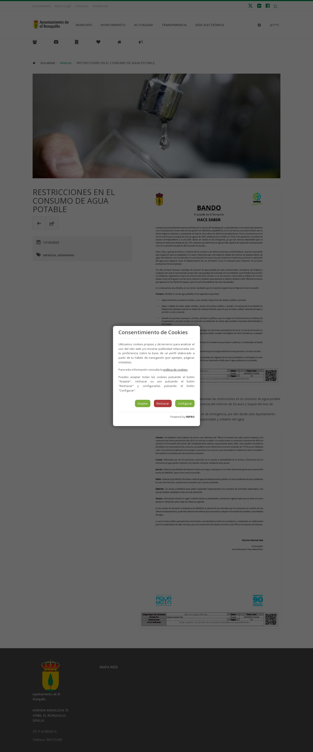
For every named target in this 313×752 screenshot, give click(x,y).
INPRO (190, 417)
